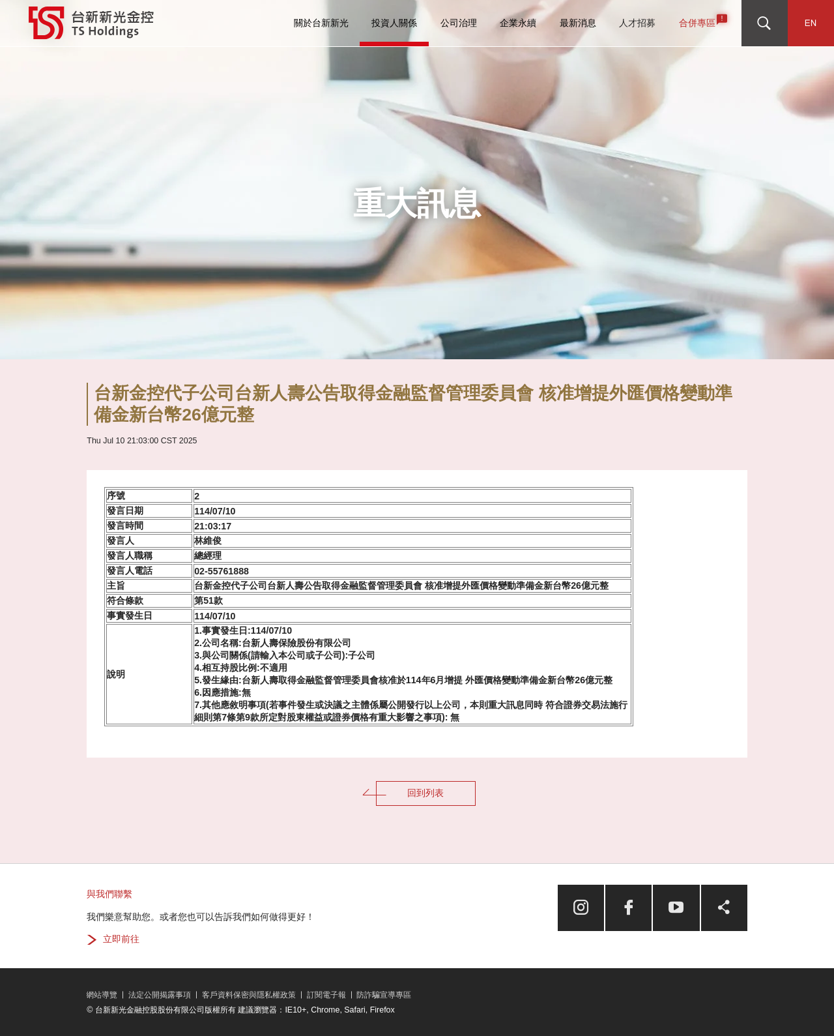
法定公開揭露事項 (159, 994)
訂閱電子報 (326, 994)
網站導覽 (101, 994)
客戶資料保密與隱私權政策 (249, 994)
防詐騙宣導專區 (383, 994)
